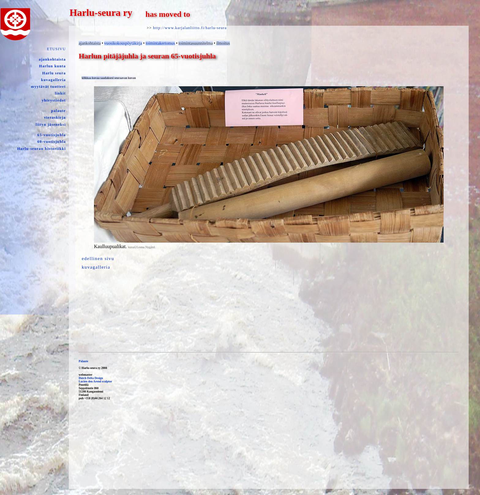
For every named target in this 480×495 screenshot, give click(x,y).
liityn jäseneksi (51, 124)
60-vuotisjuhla (51, 142)
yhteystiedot (54, 100)
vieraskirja (55, 117)
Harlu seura (54, 73)
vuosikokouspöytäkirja (123, 43)
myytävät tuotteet (48, 86)
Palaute (83, 361)
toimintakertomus (160, 43)
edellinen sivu (98, 258)
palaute (58, 111)
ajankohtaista (52, 59)
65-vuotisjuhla (51, 135)
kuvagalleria (53, 80)
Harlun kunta (52, 66)
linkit (60, 93)
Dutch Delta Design (91, 378)
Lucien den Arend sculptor (95, 381)
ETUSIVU (56, 49)
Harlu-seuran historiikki (41, 149)
